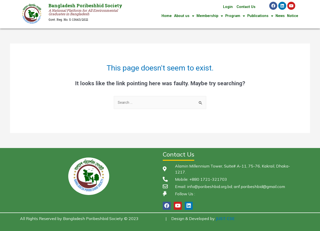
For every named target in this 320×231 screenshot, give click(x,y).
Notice (292, 16)
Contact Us (246, 7)
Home (163, 16)
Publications (258, 16)
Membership (207, 16)
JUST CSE (225, 218)
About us (181, 16)
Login (227, 7)
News (279, 16)
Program (233, 16)
